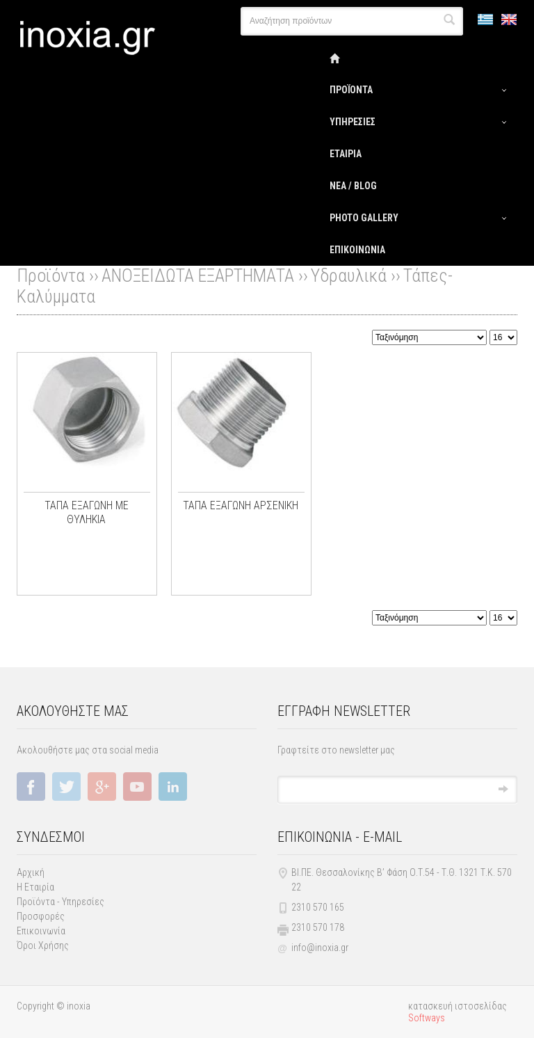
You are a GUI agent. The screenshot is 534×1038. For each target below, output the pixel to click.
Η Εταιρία (35, 887)
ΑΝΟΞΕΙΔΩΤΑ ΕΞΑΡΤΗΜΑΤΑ (198, 275)
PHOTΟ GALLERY (364, 217)
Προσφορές (41, 916)
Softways (426, 1017)
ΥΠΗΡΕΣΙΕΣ (352, 121)
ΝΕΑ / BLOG (353, 185)
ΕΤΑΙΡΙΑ (346, 153)
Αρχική (30, 872)
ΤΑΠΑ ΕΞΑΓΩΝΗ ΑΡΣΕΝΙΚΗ (240, 505)
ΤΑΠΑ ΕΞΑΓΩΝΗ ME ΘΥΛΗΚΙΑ (86, 512)
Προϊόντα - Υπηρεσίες (60, 901)
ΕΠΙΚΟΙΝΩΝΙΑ (357, 249)
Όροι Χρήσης (43, 945)
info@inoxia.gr (319, 947)
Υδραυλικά (349, 275)
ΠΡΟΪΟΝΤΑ (351, 89)
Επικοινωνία (41, 930)
